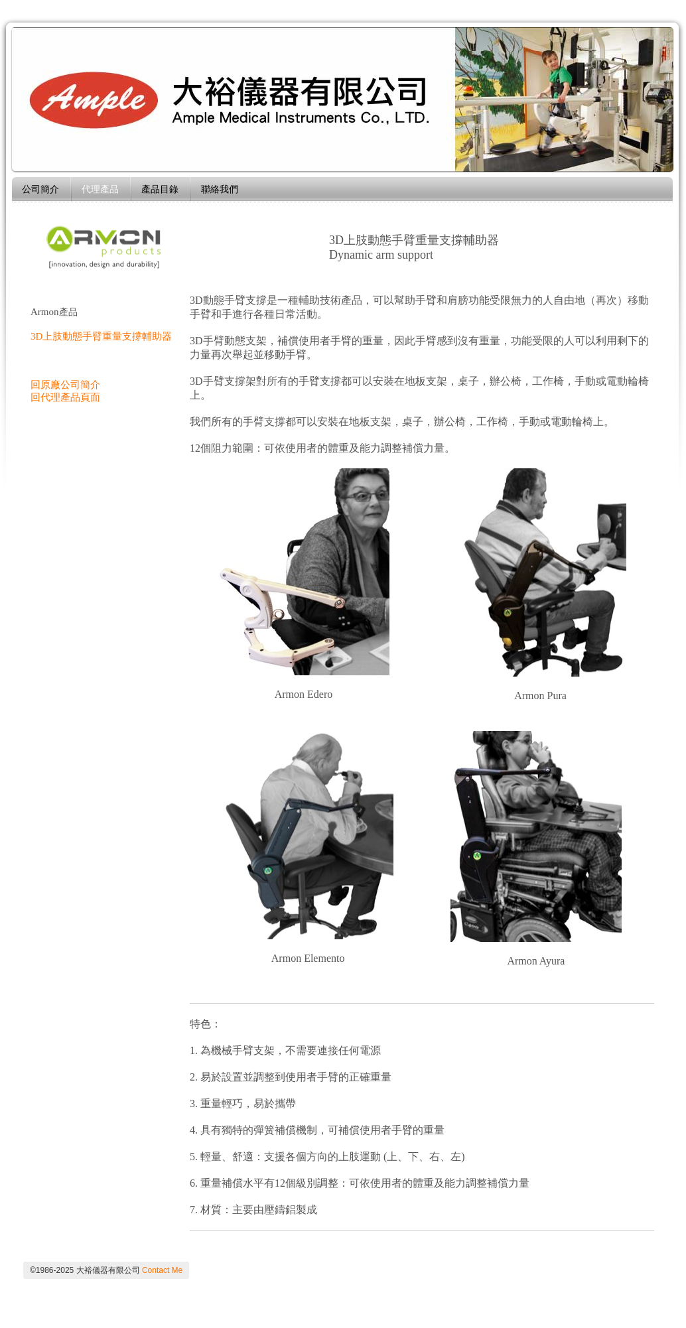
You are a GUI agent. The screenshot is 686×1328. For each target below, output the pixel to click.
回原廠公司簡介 (65, 384)
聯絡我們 (219, 189)
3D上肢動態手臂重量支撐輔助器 (101, 336)
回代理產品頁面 (65, 397)
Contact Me (162, 1270)
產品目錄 (159, 189)
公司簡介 (40, 189)
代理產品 (100, 189)
